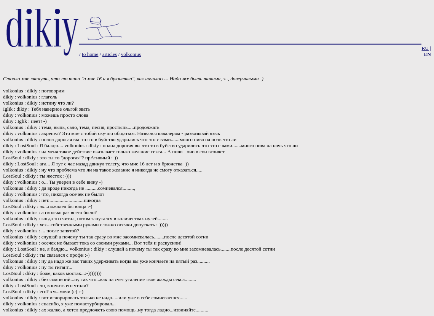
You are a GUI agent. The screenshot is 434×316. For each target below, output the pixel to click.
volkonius (131, 54)
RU (425, 48)
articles (109, 54)
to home (90, 54)
